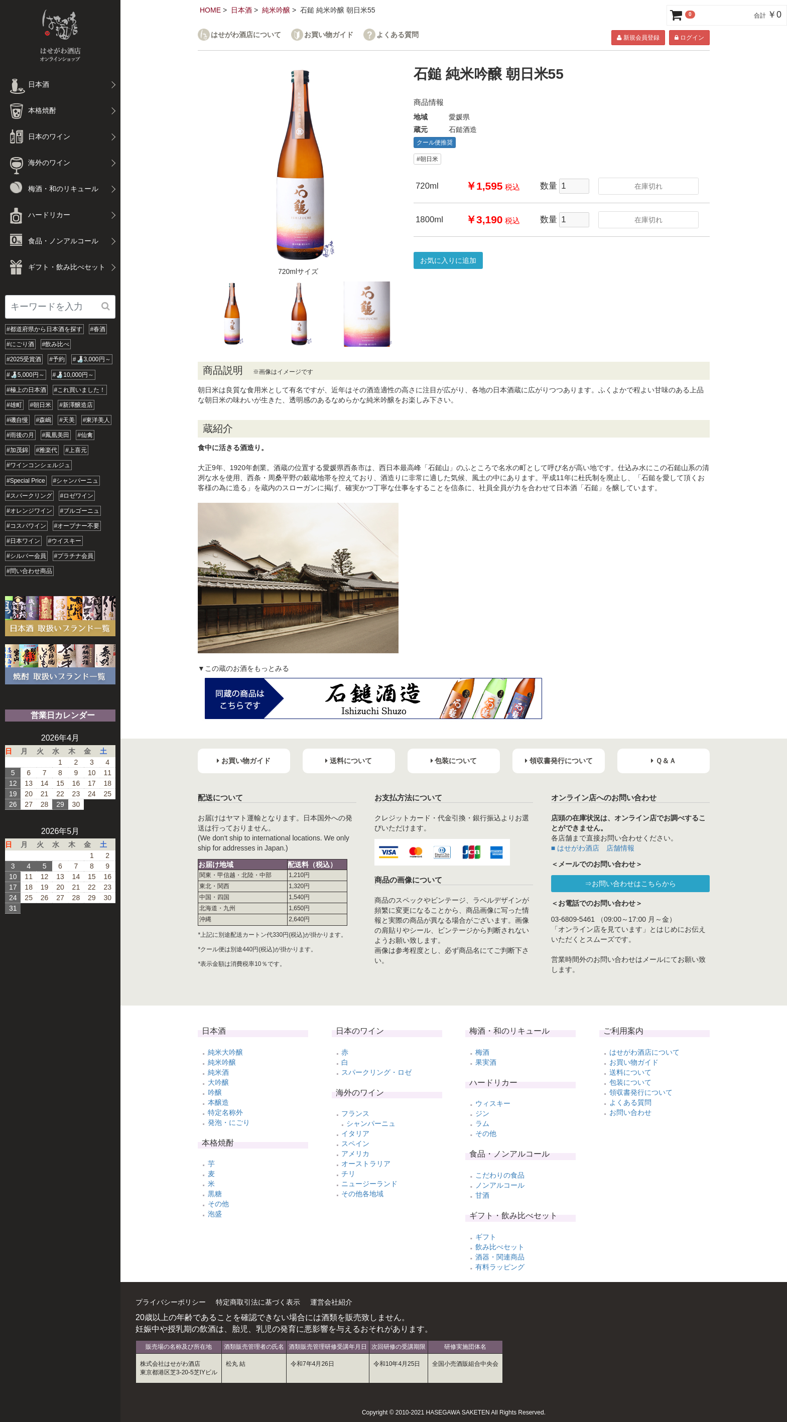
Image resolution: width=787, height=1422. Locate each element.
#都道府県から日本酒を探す (44, 329)
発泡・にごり (229, 1122)
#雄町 (14, 404)
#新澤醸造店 (76, 404)
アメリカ (355, 1154)
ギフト (485, 1237)
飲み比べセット (499, 1247)
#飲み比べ (56, 344)
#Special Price (26, 480)
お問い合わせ (630, 1112)
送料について (630, 1072)
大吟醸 (218, 1082)
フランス (355, 1113)
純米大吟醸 (225, 1052)
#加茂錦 (17, 450)
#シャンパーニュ (76, 480)
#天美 (67, 419)
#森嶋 (44, 419)
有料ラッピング (499, 1267)
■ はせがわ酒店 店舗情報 (592, 848)
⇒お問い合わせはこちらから (630, 884)
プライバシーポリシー (171, 1302)
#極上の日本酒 (26, 389)
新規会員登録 (638, 37)
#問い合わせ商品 (29, 571)
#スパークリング (29, 495)
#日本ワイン (23, 540)
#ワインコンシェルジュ (38, 465)
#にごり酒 (20, 344)
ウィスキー (492, 1103)
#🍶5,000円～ (26, 374)
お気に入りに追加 (448, 260)
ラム (482, 1123)
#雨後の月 (20, 435)
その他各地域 (362, 1194)
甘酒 (482, 1195)
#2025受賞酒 (24, 359)
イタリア (355, 1133)
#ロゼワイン (77, 495)
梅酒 (482, 1052)
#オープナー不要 (77, 525)
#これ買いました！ (80, 389)
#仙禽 (85, 435)
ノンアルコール (499, 1185)
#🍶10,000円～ (73, 374)
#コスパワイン (26, 525)
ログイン (689, 37)
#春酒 (98, 329)
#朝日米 (41, 404)
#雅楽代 (47, 450)
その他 (218, 1204)
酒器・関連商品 (499, 1257)
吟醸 (215, 1092)
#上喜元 (76, 450)
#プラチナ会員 (74, 555)
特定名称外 (225, 1112)
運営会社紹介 (331, 1302)
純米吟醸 (276, 10)
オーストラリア (365, 1164)
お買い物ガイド (328, 35)
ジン (482, 1113)
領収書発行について (641, 1092)
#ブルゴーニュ (80, 510)
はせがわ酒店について (246, 35)
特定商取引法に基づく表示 (258, 1302)
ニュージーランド (369, 1184)
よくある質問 (397, 35)
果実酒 (485, 1062)
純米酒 (218, 1072)
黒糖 (215, 1194)
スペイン (355, 1144)
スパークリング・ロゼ (376, 1072)
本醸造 (218, 1102)
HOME (210, 10)
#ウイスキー (65, 540)
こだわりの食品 (499, 1175)
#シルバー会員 (26, 555)
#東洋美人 (96, 419)
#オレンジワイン (29, 510)
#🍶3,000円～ (92, 359)
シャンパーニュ (371, 1123)
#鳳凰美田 (56, 435)
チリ (348, 1174)
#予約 (57, 359)
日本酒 (241, 10)
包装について (630, 1082)
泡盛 (215, 1214)
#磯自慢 (17, 419)
